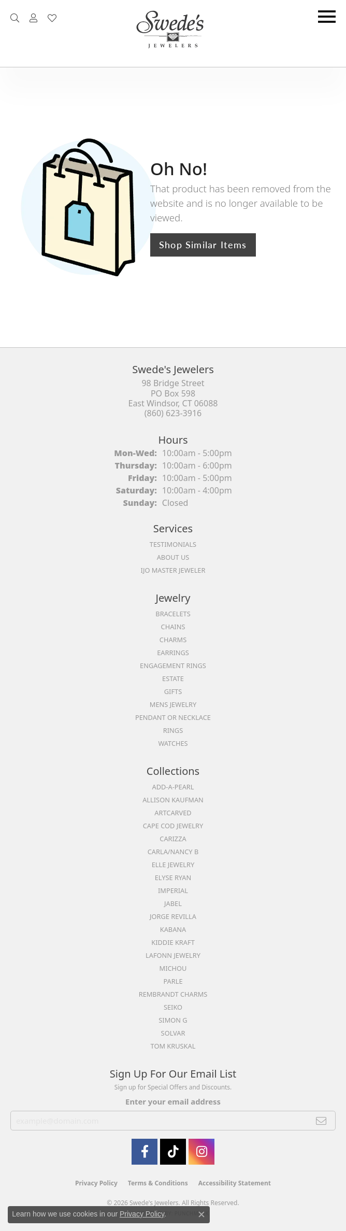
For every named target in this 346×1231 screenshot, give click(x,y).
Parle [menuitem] (172, 981)
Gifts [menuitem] (173, 691)
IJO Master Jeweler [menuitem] (173, 570)
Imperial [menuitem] (173, 890)
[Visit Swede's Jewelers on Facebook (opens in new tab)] (144, 1152)
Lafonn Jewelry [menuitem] (173, 955)
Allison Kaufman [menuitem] (173, 799)
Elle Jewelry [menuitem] (173, 864)
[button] (14, 18)
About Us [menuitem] (173, 557)
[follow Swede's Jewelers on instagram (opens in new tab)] (201, 1152)
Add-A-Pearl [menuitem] (173, 786)
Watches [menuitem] (173, 743)
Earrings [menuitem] (173, 652)
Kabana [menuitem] (173, 929)
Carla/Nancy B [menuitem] (173, 851)
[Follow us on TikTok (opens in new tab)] (173, 1152)
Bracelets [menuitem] (172, 613)
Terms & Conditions (158, 1183)
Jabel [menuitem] (173, 903)
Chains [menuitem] (173, 626)
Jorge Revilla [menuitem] (173, 916)
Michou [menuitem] (173, 968)
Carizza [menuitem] (173, 838)
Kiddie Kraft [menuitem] (173, 942)
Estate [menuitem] (173, 678)
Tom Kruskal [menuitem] (173, 1046)
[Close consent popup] (201, 1214)
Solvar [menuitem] (173, 1033)
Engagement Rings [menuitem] (173, 665)
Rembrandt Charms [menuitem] (173, 994)
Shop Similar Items (203, 244)
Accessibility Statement (234, 1183)
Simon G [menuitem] (172, 1020)
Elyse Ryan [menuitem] (173, 877)
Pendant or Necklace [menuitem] (173, 717)
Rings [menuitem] (173, 730)
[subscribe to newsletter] (321, 1120)
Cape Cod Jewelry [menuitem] (173, 825)
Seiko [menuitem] (173, 1007)
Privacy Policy (96, 1183)
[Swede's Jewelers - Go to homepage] (173, 33)
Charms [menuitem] (173, 639)
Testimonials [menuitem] (173, 544)
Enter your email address (173, 1101)
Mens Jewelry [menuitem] (173, 704)
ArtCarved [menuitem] (172, 812)
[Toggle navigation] (327, 16)
